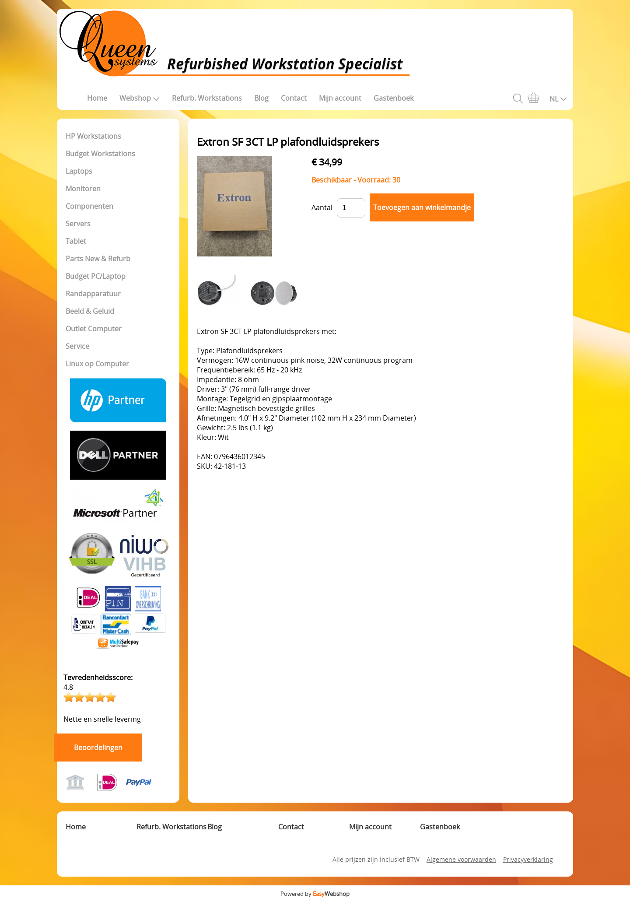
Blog (261, 98)
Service (77, 346)
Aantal (322, 207)
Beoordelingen (98, 747)
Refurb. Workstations (207, 98)
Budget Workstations (100, 153)
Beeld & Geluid (90, 311)
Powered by (315, 894)
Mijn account (340, 98)
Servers (78, 223)
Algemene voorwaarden (461, 859)
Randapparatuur (93, 293)
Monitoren (83, 188)
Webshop (139, 98)
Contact (294, 98)
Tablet (76, 241)
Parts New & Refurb (98, 258)
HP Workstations (93, 136)
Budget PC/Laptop (96, 276)
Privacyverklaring (528, 859)
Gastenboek (393, 98)
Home (97, 98)
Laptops (79, 171)
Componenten (89, 206)
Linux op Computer (97, 364)
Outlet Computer (94, 328)
